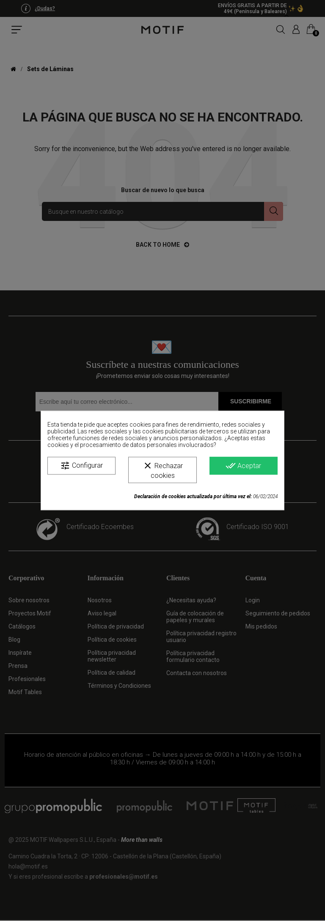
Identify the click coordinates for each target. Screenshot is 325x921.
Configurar (81, 465)
